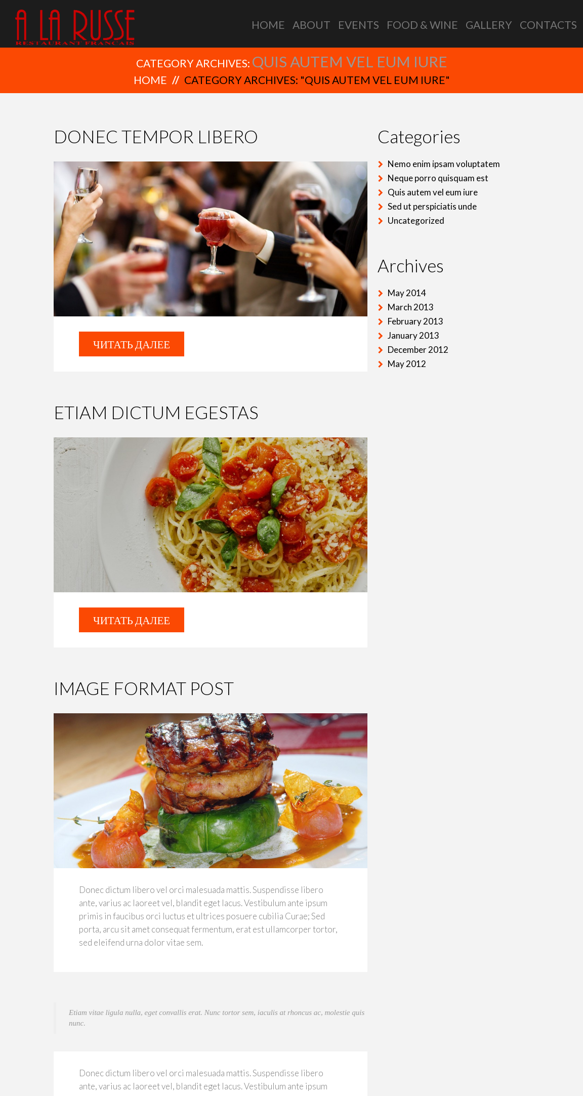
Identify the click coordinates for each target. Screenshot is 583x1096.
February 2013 (415, 321)
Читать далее (131, 344)
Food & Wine (422, 24)
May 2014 (407, 293)
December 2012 (418, 349)
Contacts (548, 24)
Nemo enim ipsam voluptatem (444, 163)
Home (268, 24)
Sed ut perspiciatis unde (432, 206)
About (311, 24)
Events (358, 24)
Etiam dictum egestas (156, 412)
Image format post (144, 688)
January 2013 (413, 335)
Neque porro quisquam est (438, 178)
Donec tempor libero (156, 136)
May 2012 (407, 363)
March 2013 (411, 307)
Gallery (489, 24)
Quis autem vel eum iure (433, 192)
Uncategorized (416, 220)
